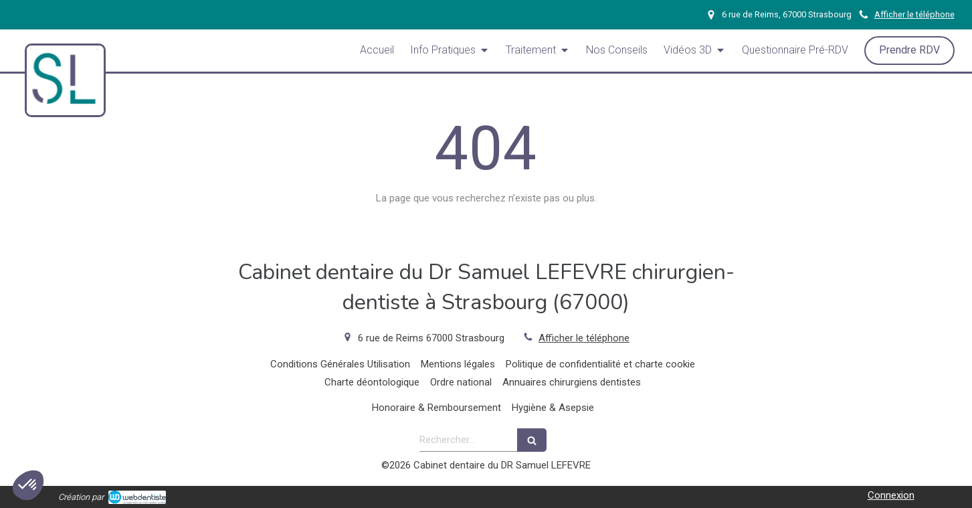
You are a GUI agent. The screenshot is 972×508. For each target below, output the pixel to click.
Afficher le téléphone (914, 14)
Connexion (891, 495)
